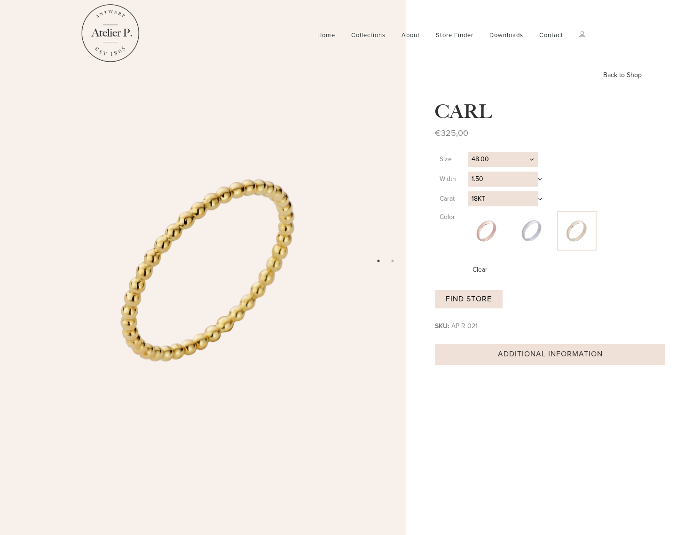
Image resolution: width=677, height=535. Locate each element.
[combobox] (503, 159)
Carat (447, 199)
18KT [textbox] (478, 199)
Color (447, 217)
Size (446, 159)
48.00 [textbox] (480, 159)
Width (448, 179)
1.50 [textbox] (477, 179)
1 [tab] (378, 261)
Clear (480, 270)
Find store (469, 299)
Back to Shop (622, 75)
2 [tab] (392, 261)
